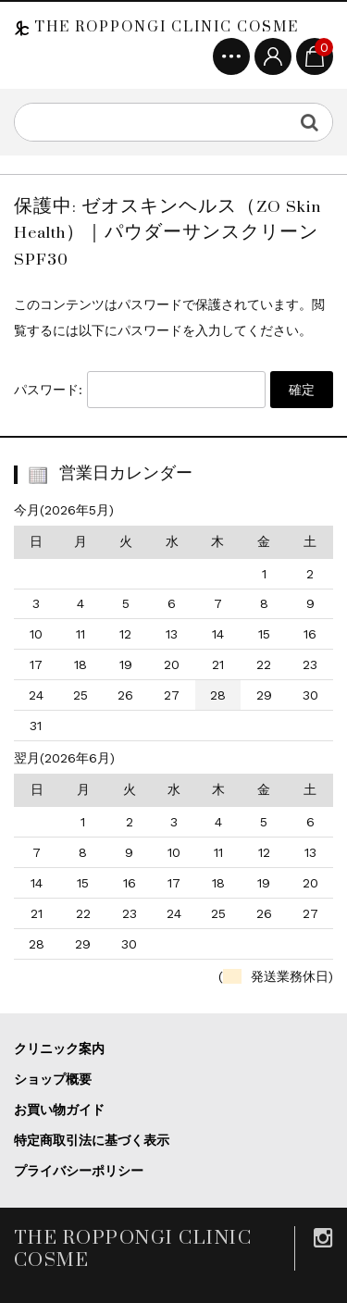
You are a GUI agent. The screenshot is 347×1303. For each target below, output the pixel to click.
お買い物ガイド (59, 1109)
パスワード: (140, 389)
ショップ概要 (53, 1079)
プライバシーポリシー (78, 1170)
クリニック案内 (59, 1048)
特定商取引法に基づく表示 (91, 1140)
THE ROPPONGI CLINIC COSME (164, 27)
